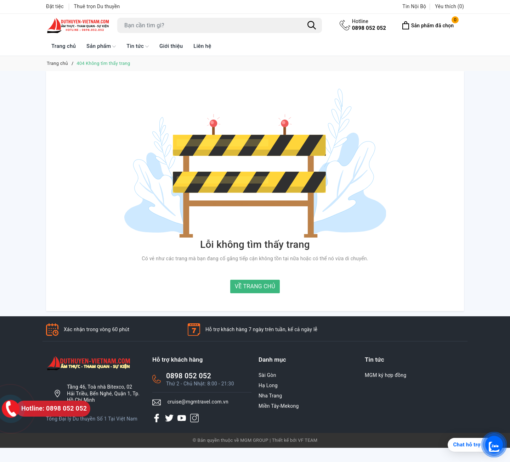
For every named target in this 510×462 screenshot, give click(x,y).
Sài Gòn (267, 375)
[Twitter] (169, 418)
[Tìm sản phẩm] (219, 25)
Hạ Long (268, 385)
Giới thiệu (171, 46)
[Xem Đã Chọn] (428, 25)
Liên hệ (202, 46)
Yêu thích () (449, 6)
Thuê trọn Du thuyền (97, 6)
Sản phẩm (101, 46)
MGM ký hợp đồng (385, 375)
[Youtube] (181, 418)
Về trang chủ (255, 286)
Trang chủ (63, 46)
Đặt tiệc (55, 6)
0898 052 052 (369, 24)
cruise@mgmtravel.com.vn (198, 402)
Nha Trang (270, 396)
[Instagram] (194, 418)
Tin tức (137, 46)
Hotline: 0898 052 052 (54, 408)
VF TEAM (307, 440)
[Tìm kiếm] (311, 25)
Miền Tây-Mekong (279, 406)
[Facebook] (156, 418)
